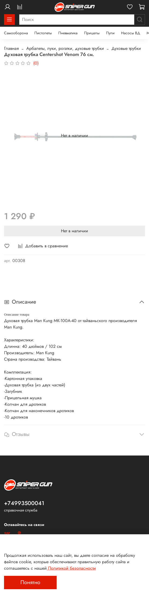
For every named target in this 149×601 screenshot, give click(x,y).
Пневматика (68, 33)
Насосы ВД (130, 33)
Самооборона (16, 33)
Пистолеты (43, 33)
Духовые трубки (126, 48)
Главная (11, 48)
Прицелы (92, 33)
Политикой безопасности (71, 568)
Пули (110, 33)
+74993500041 (24, 503)
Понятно (30, 582)
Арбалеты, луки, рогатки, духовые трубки (65, 48)
